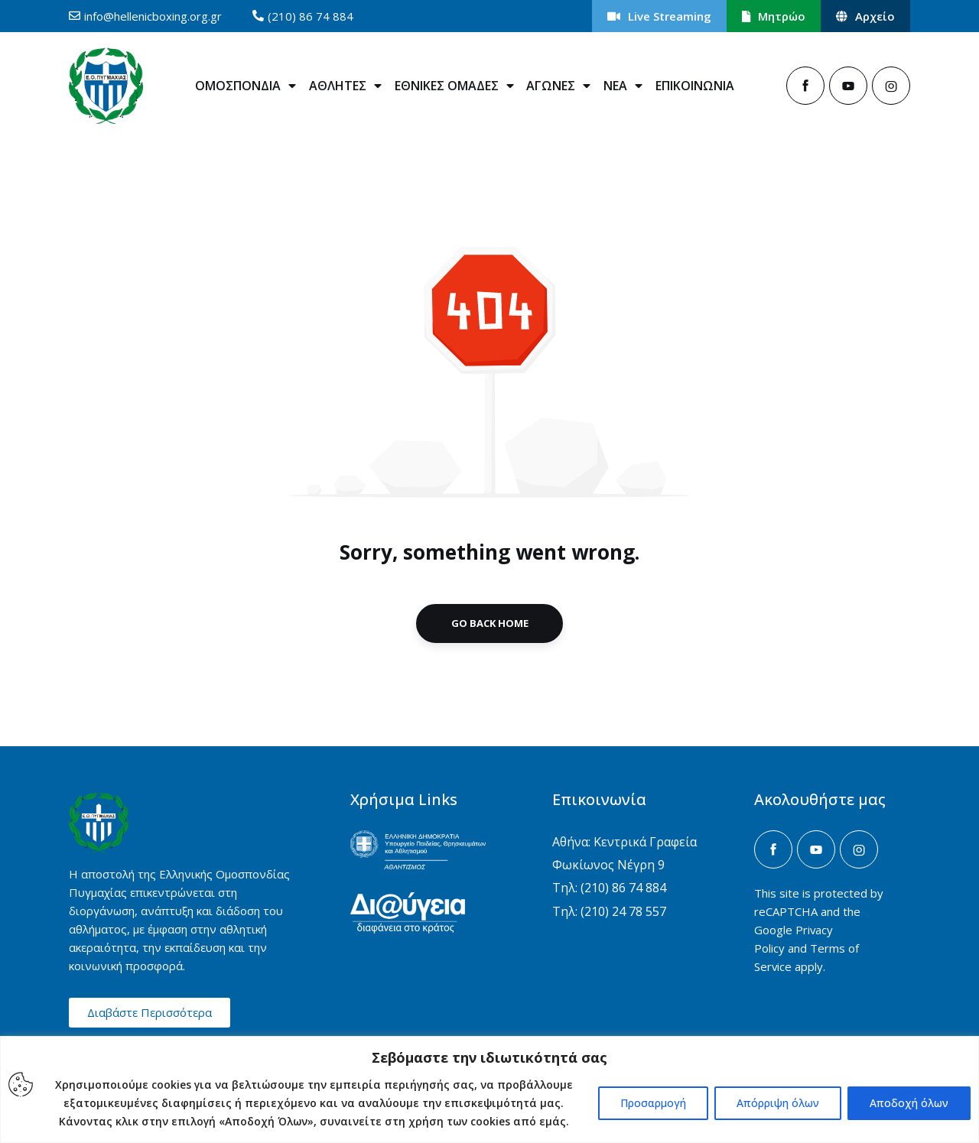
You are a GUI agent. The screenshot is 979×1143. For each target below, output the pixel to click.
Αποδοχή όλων (909, 1103)
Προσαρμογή (653, 1103)
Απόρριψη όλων (778, 1103)
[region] (489, 1089)
